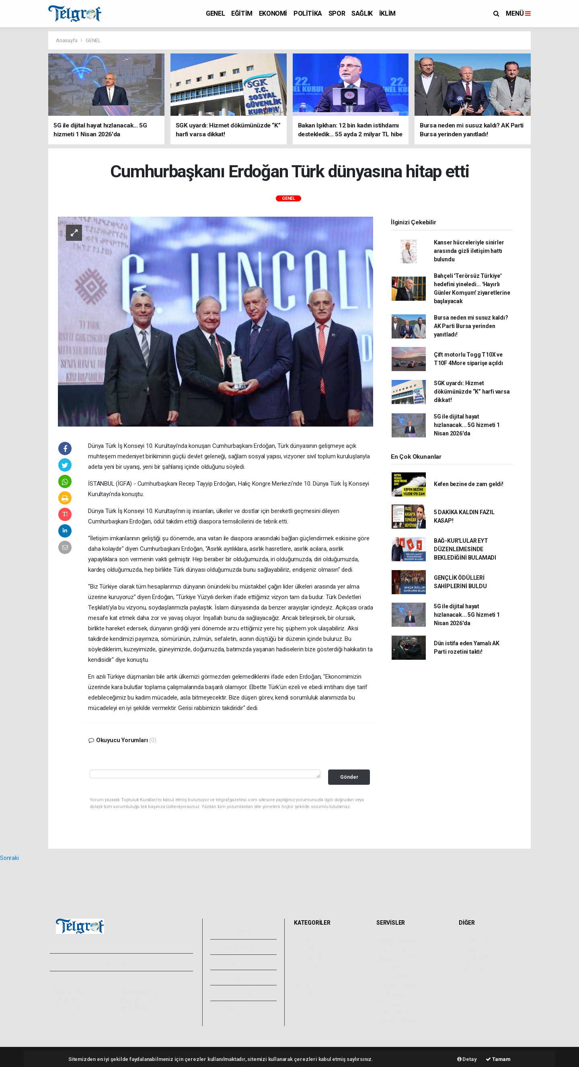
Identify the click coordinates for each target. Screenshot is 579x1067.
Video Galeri (235, 947)
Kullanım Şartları (138, 990)
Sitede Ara (474, 941)
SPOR (337, 13)
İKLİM (387, 13)
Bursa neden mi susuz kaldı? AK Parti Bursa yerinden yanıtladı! (471, 326)
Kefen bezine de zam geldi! (468, 484)
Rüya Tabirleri (478, 967)
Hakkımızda (66, 990)
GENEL (215, 13)
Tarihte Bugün (396, 985)
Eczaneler (391, 967)
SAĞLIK (362, 13)
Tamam (498, 1059)
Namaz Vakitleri (398, 958)
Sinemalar (391, 994)
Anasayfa (67, 40)
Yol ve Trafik (394, 949)
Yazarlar (229, 962)
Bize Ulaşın (233, 1008)
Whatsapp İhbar (138, 999)
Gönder (349, 777)
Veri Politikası (68, 1008)
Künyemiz (232, 992)
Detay (467, 1059)
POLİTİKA (308, 13)
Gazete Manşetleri (401, 1020)
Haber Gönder (136, 1008)
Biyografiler (475, 958)
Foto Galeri (234, 931)
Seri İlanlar (392, 1002)
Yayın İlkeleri (67, 999)
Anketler (471, 949)
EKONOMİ (273, 13)
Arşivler (229, 977)
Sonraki (9, 858)
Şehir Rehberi (395, 1011)
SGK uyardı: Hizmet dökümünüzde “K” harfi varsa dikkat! (472, 391)
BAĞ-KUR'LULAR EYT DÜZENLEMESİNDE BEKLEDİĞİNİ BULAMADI (465, 549)
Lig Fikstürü (393, 976)
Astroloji (471, 976)
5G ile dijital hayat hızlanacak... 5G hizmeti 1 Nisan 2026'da (467, 425)
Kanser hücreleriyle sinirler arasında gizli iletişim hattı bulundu (469, 251)
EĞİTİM (242, 13)
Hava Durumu (396, 941)
